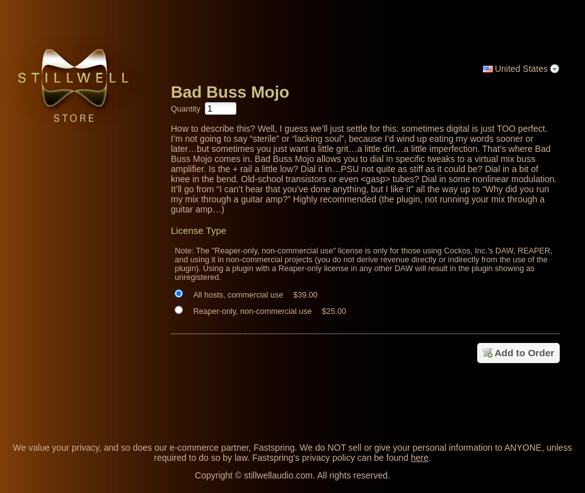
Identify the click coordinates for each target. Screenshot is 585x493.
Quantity (185, 109)
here (420, 458)
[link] (550, 399)
